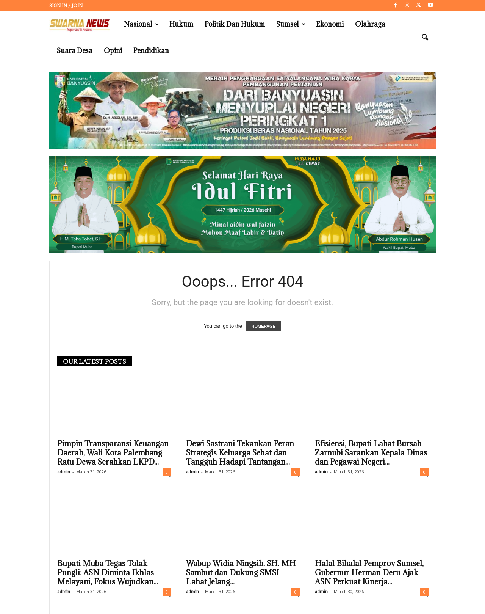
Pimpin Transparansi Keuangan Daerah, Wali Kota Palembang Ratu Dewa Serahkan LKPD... (113, 453)
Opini (113, 50)
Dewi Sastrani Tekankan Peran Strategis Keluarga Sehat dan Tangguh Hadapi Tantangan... (240, 453)
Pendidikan (151, 50)
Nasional (141, 24)
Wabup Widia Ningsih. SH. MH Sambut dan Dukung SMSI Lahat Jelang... (241, 573)
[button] (424, 37)
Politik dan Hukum (235, 24)
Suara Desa (74, 50)
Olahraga (370, 24)
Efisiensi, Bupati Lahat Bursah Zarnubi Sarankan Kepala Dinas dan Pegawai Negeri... (371, 453)
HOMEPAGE (263, 326)
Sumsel (290, 24)
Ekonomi (330, 24)
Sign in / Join (66, 5)
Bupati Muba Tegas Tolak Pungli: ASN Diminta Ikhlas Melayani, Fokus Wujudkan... (107, 573)
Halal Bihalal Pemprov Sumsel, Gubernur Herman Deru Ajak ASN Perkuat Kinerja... (369, 573)
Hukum (181, 24)
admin (63, 471)
